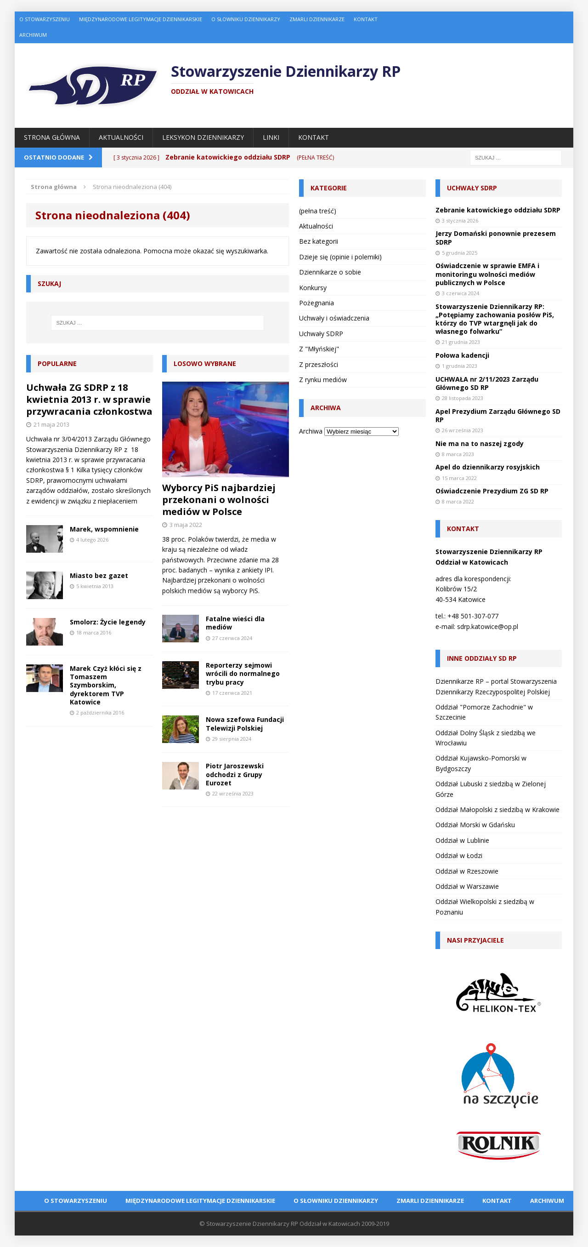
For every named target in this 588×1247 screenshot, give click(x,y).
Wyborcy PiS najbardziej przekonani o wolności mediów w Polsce (219, 499)
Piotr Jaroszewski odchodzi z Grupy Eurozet (235, 774)
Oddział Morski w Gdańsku (475, 824)
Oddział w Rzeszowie (466, 871)
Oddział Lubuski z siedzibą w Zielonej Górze (490, 788)
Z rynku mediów (323, 379)
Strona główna (52, 137)
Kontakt (366, 19)
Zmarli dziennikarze (317, 19)
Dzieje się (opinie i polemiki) (340, 256)
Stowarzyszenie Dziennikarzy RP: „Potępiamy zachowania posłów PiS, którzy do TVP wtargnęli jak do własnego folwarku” (494, 319)
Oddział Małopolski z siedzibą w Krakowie (497, 809)
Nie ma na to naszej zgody (479, 443)
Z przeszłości (318, 364)
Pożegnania (316, 302)
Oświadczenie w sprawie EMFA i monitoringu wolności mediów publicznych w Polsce (487, 273)
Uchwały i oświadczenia (334, 318)
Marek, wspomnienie (104, 529)
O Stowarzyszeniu (44, 19)
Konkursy (313, 287)
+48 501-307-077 (472, 616)
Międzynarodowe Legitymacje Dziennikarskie (140, 19)
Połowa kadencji (462, 355)
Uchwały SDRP (321, 333)
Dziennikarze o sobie (330, 272)
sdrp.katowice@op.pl (487, 626)
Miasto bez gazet (99, 575)
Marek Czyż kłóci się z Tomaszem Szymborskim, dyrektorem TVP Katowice (105, 685)
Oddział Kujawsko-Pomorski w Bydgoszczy (480, 763)
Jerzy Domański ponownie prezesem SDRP (495, 237)
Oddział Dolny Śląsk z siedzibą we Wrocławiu (485, 737)
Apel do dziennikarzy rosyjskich (487, 467)
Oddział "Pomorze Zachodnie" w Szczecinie (484, 712)
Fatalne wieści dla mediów (235, 622)
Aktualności (121, 137)
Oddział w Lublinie (462, 840)
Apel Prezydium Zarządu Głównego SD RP (497, 415)
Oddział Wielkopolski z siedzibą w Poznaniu (484, 906)
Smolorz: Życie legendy (108, 622)
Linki (271, 137)
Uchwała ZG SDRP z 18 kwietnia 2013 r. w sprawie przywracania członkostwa (89, 399)
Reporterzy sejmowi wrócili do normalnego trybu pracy (243, 673)
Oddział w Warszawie (467, 886)
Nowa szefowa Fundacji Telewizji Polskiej (245, 723)
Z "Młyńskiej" (319, 348)
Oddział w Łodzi (458, 855)
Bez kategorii (318, 241)
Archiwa (310, 431)
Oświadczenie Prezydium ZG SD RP (491, 490)
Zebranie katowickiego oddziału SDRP (497, 210)
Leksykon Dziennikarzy (203, 137)
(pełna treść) (317, 210)
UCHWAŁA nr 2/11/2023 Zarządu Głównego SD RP (486, 383)
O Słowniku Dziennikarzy (245, 19)
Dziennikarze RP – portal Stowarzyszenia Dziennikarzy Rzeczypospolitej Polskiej (496, 686)
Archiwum (33, 34)
